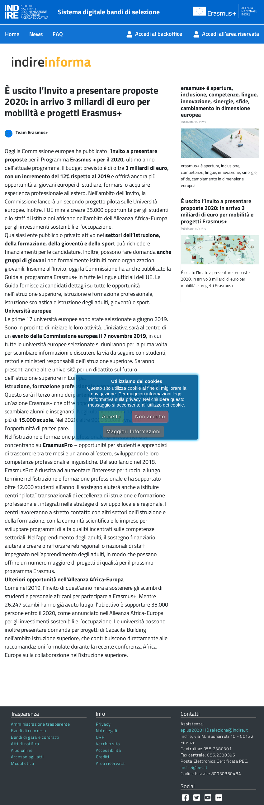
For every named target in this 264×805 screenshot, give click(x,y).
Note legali (106, 730)
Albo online (22, 750)
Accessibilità (108, 750)
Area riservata (110, 763)
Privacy (103, 724)
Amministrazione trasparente (40, 724)
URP (100, 737)
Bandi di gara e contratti (35, 737)
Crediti (102, 756)
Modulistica (22, 763)
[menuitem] (12, 34)
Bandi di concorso (28, 730)
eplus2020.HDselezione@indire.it (214, 730)
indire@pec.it (194, 767)
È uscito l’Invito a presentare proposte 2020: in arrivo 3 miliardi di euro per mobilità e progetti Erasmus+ (217, 211)
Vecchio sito (108, 743)
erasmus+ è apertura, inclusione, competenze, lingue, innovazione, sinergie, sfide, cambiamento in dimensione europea (219, 101)
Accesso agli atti (27, 756)
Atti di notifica (25, 743)
